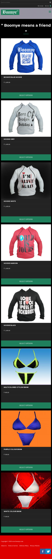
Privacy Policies (35, 545)
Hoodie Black (10, 325)
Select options (26, 95)
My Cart (47, 6)
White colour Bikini (12, 511)
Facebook (43, 551)
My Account (40, 6)
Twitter (48, 551)
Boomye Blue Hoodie (13, 77)
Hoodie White (10, 201)
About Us (4, 545)
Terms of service (13, 545)
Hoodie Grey (9, 139)
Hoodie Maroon (11, 263)
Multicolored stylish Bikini (16, 387)
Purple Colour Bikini (13, 449)
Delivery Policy (24, 545)
